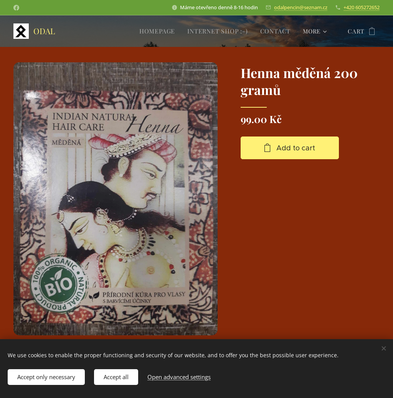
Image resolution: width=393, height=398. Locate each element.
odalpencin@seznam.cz (300, 7)
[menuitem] (162, 31)
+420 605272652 (361, 7)
